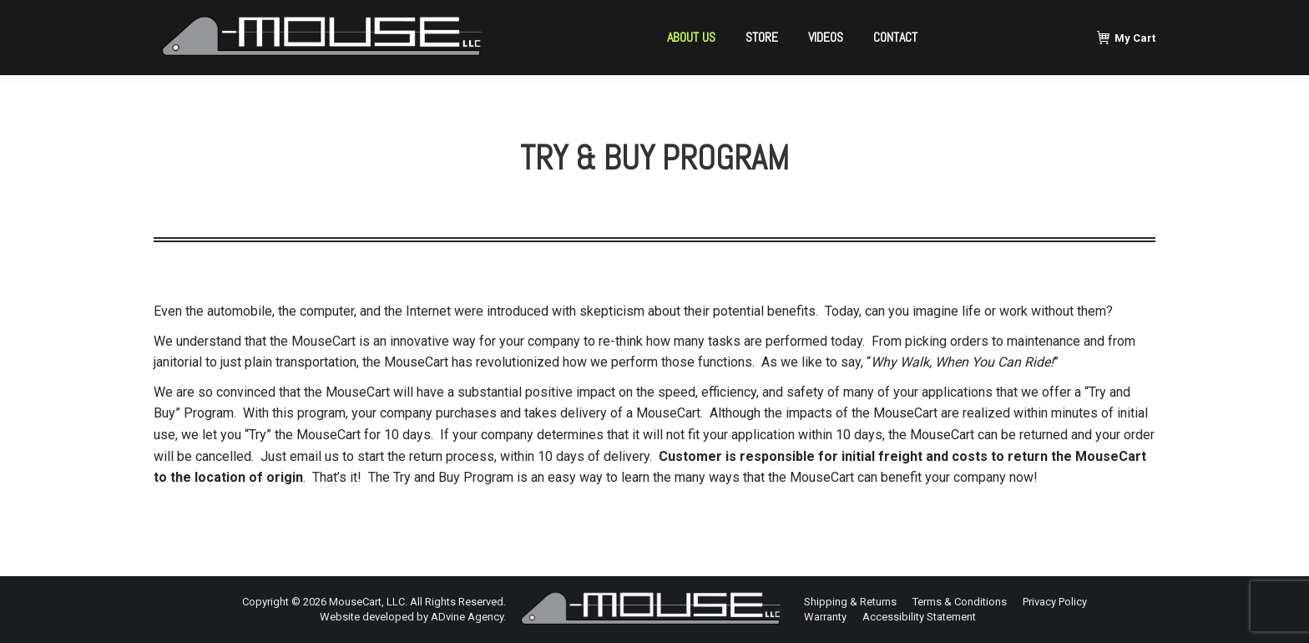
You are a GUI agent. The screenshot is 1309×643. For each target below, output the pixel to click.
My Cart (1126, 37)
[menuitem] (691, 37)
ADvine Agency (467, 616)
